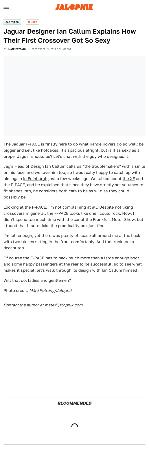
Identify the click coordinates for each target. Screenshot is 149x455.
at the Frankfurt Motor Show (108, 219)
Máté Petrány (17, 49)
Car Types (12, 22)
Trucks (32, 22)
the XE (129, 178)
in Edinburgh (35, 178)
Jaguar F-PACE (26, 144)
